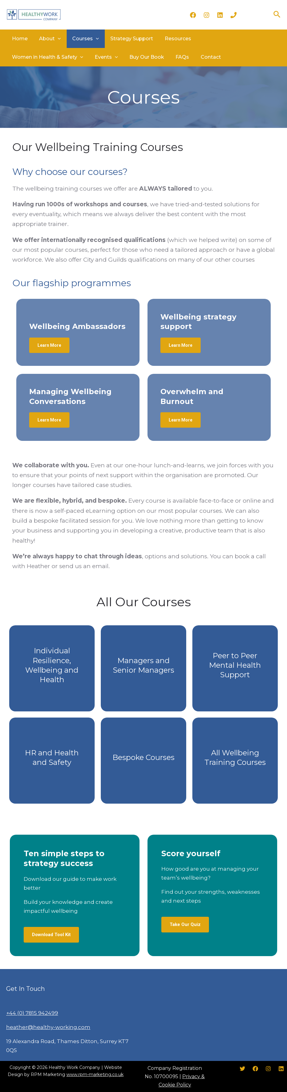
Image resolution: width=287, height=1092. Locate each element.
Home (18, 39)
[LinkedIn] (220, 15)
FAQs (94, 57)
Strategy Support (123, 39)
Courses (80, 39)
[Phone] (233, 15)
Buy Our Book (60, 57)
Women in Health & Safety (225, 39)
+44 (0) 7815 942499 (32, 1013)
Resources (167, 39)
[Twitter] (242, 1068)
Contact (120, 57)
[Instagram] (206, 15)
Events (22, 57)
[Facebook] (193, 15)
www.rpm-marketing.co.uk (95, 1074)
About (46, 39)
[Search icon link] (277, 15)
